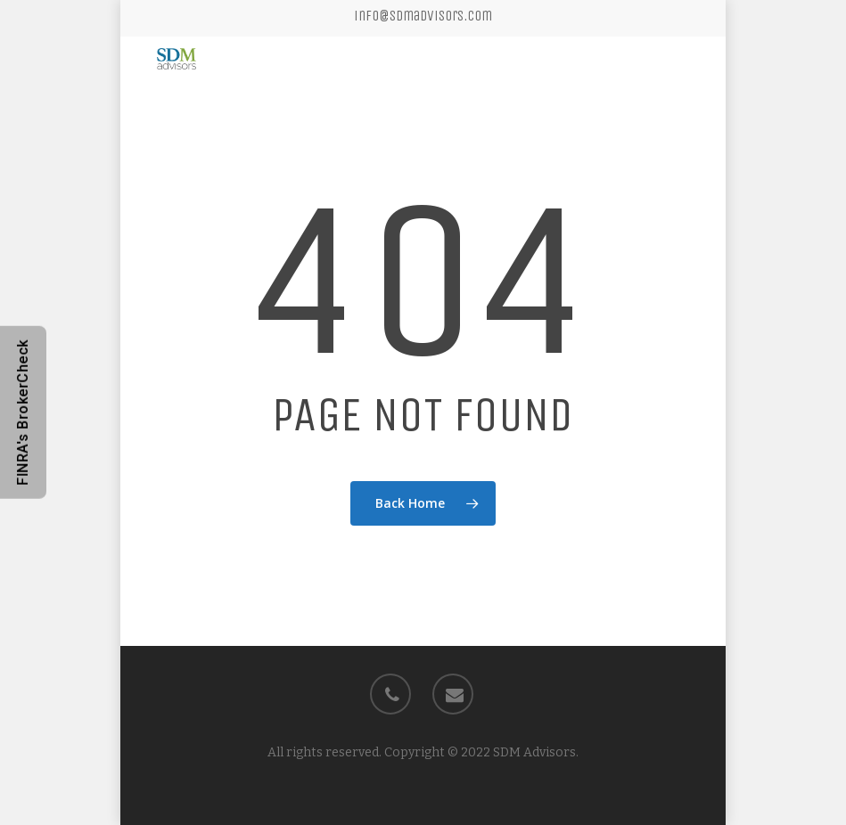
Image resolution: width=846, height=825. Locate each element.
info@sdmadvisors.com (423, 15)
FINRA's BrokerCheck (22, 412)
